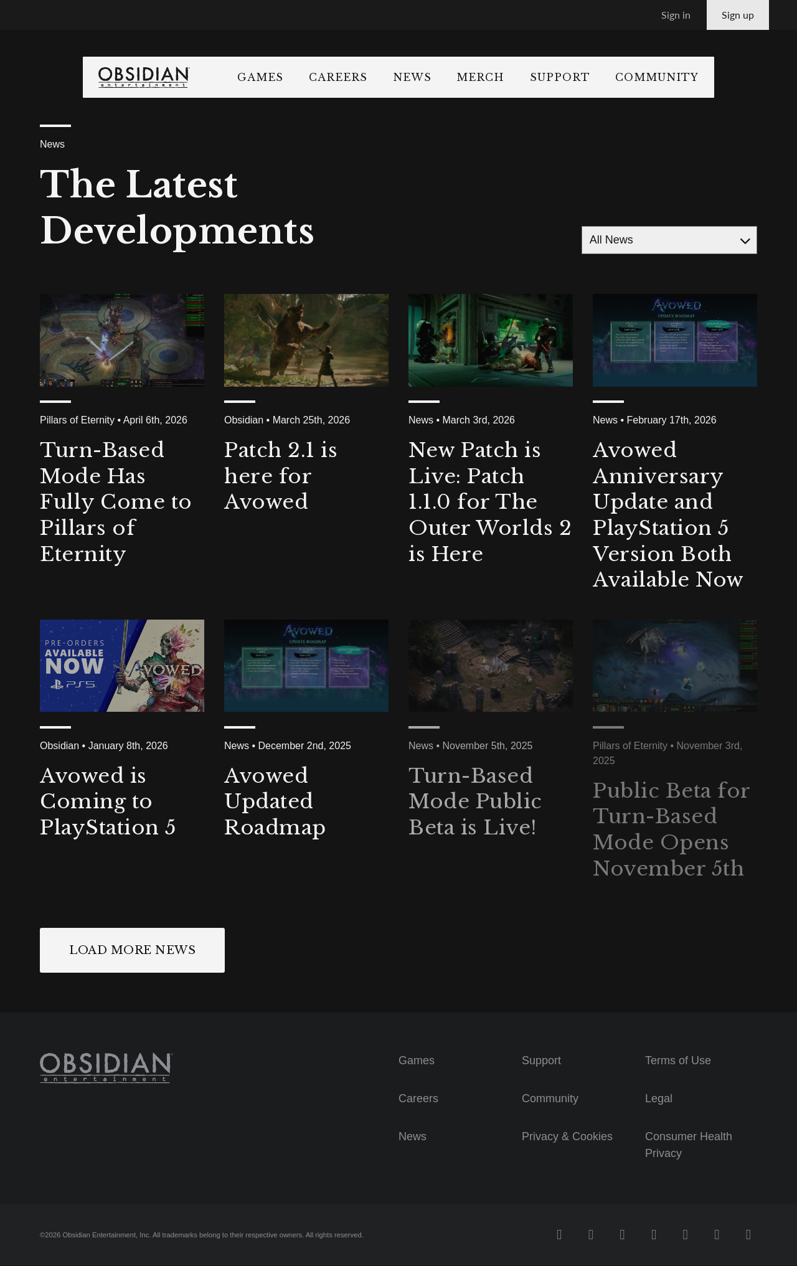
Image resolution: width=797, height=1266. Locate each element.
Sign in (676, 15)
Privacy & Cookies (567, 1136)
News (470, 77)
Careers (396, 77)
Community (715, 77)
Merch (539, 77)
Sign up (738, 15)
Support (618, 77)
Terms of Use (678, 1061)
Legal (658, 1099)
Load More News (132, 950)
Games (319, 77)
